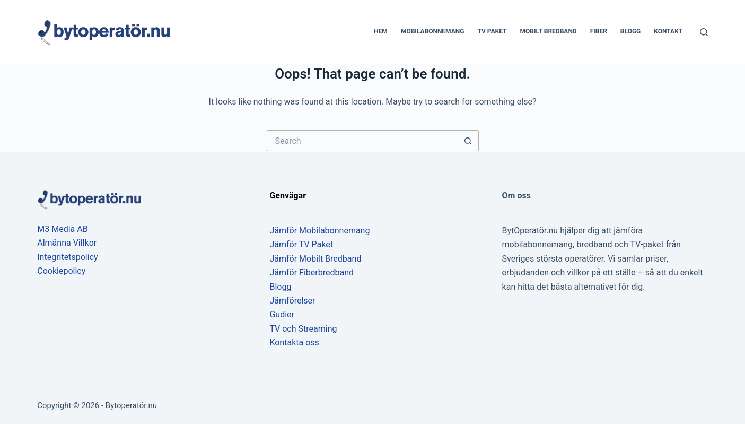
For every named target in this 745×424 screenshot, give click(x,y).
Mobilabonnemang (432, 31)
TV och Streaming (303, 329)
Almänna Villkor (67, 243)
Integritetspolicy (67, 257)
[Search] (704, 32)
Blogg (630, 31)
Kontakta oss (294, 343)
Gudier (281, 314)
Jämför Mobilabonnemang (319, 231)
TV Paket (491, 31)
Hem (381, 31)
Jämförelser (292, 301)
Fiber (598, 31)
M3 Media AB (62, 229)
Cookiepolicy (61, 271)
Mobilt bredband (548, 31)
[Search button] (468, 140)
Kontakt (668, 31)
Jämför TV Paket (301, 244)
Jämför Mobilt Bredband (315, 259)
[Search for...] (362, 140)
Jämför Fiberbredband (311, 272)
